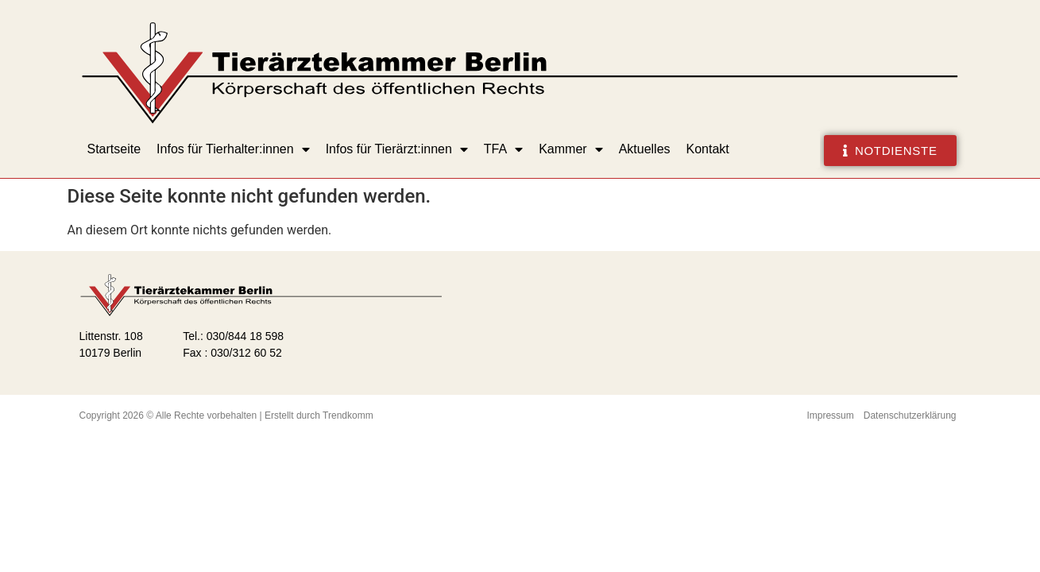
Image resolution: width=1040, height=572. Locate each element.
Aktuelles (645, 149)
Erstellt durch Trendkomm (319, 415)
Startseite (114, 149)
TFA (503, 149)
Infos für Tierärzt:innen (397, 149)
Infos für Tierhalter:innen (233, 149)
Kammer (570, 149)
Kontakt (707, 149)
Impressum (829, 415)
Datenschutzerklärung (910, 415)
